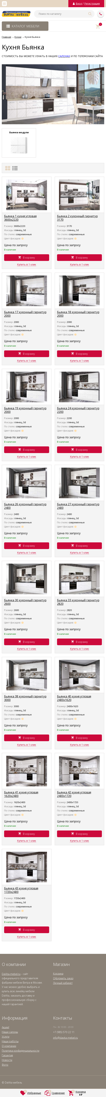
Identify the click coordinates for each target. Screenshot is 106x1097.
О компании (9, 1046)
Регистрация (92, 3)
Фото (5, 1064)
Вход (79, 3)
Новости (7, 1060)
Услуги (5, 1036)
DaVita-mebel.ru (11, 974)
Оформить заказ (63, 978)
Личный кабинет (63, 983)
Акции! (5, 1027)
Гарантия (7, 1055)
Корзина (58, 973)
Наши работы (10, 1041)
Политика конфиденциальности (20, 1050)
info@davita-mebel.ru (65, 1037)
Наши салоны (10, 1032)
